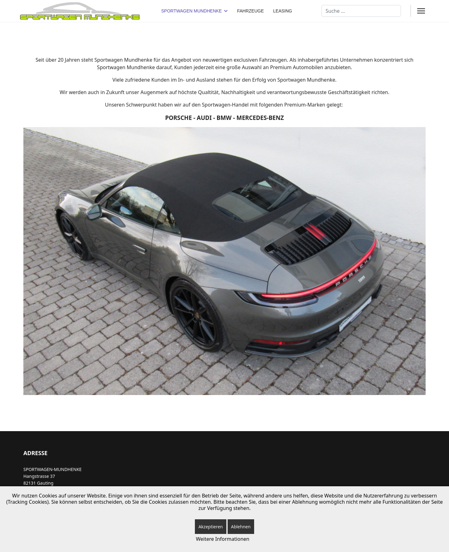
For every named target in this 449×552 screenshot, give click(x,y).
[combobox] (361, 11)
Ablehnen (241, 527)
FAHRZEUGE (250, 10)
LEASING (282, 10)
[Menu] (421, 11)
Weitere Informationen (222, 538)
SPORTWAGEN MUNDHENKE (191, 10)
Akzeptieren (210, 527)
